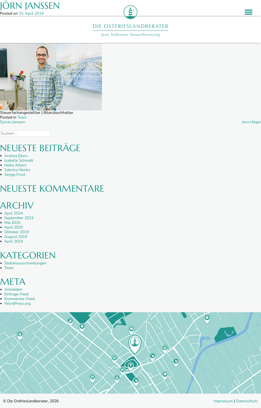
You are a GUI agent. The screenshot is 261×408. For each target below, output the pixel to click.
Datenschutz (247, 401)
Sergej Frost (14, 174)
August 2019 (15, 236)
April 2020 (13, 227)
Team (22, 117)
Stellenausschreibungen (25, 263)
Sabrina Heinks (17, 170)
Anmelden (13, 289)
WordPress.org (17, 303)
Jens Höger (251, 122)
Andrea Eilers (16, 155)
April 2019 (13, 241)
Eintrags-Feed (16, 294)
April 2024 (13, 213)
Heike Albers (15, 165)
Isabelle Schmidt (18, 160)
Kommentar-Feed (19, 298)
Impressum (223, 401)
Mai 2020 (12, 222)
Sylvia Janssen (12, 122)
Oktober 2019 (16, 232)
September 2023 (18, 218)
